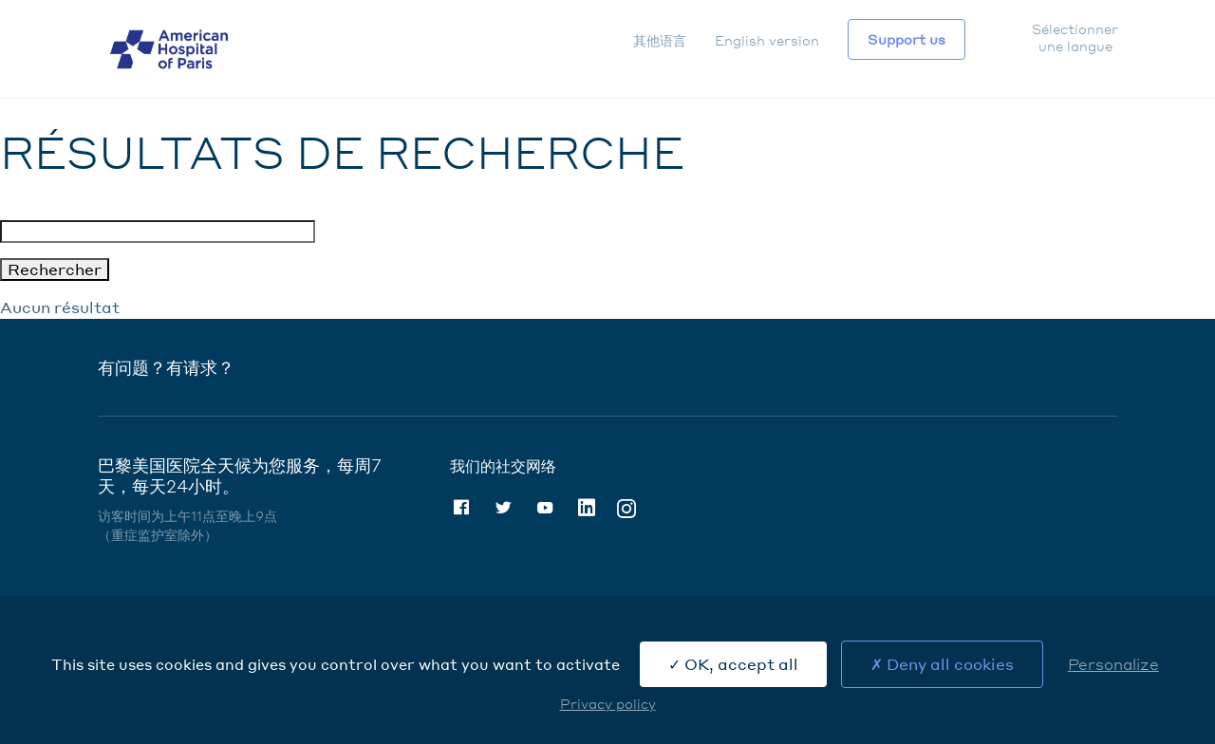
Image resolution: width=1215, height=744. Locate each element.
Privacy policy (608, 703)
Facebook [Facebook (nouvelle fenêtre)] (461, 507)
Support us (906, 38)
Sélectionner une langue (1074, 37)
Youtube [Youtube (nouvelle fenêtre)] (544, 507)
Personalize (1113, 664)
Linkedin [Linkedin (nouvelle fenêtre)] (586, 507)
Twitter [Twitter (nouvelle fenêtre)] (503, 507)
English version (767, 39)
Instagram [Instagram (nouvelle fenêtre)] (626, 507)
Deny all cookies (942, 664)
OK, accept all (733, 664)
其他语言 (659, 39)
